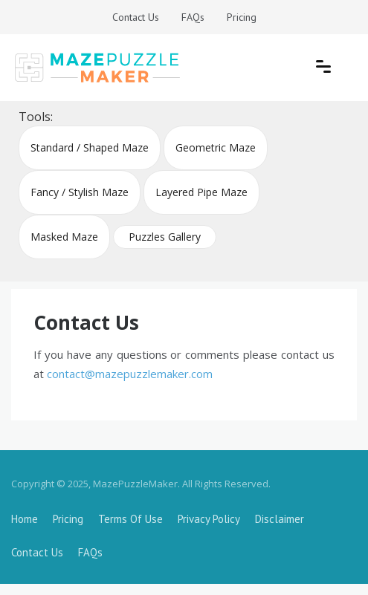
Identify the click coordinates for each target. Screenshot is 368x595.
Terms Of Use (130, 519)
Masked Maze (64, 237)
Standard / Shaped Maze (89, 147)
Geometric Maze (215, 147)
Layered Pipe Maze (201, 192)
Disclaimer (279, 519)
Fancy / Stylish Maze (79, 192)
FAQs (192, 17)
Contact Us (135, 17)
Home (24, 519)
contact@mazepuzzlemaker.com (130, 373)
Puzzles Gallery (165, 237)
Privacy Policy (209, 519)
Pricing (241, 17)
